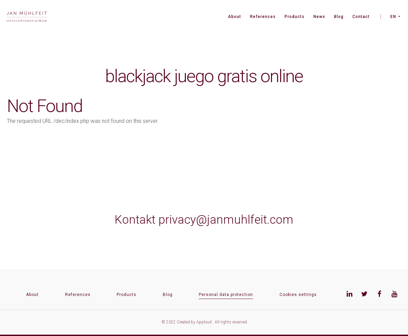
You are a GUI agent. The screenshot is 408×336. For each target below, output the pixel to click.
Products (295, 16)
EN (393, 16)
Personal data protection (226, 294)
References (263, 16)
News (319, 16)
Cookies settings (298, 294)
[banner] (27, 17)
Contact (361, 16)
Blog (339, 16)
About (234, 16)
